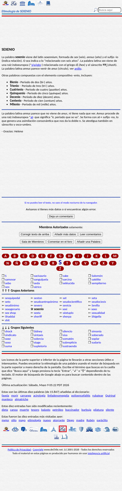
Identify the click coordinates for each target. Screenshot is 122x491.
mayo (22, 420)
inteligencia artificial (99, 453)
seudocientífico (72, 302)
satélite (96, 279)
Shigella (96, 316)
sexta (37, 313)
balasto (45, 410)
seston (38, 298)
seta (94, 298)
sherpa (67, 316)
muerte (24, 410)
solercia (39, 339)
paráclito (102, 420)
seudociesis (99, 302)
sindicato (10, 335)
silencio (67, 331)
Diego (70, 420)
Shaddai (10, 316)
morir (14, 395)
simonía (97, 331)
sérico (37, 287)
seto (7, 302)
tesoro (35, 410)
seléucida (69, 283)
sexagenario (12, 309)
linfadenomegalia (58, 395)
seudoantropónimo (46, 302)
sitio (14, 420)
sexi (65, 309)
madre (80, 420)
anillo (78, 68)
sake (65, 276)
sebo (8, 283)
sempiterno (99, 283)
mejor (5, 420)
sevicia (67, 305)
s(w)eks (36, 65)
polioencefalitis (80, 395)
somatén (68, 339)
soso (8, 342)
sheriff (38, 316)
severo (38, 305)
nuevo (47, 420)
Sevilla (96, 305)
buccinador (72, 410)
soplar (95, 339)
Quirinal (110, 395)
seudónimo (12, 305)
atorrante (59, 420)
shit (7, 320)
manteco (7, 399)
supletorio (40, 346)
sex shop (10, 313)
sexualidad (98, 313)
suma (8, 346)
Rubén (90, 420)
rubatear (97, 395)
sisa (65, 335)
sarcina (67, 279)
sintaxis (38, 335)
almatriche (21, 399)
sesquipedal (12, 298)
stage (37, 342)
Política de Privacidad (19, 449)
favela (5, 395)
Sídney (38, 331)
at (32, 117)
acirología (39, 395)
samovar (10, 279)
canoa (14, 410)
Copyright (38, 449)
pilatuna (98, 410)
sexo (94, 309)
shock (8, 331)
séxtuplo (68, 313)
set (64, 298)
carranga (25, 395)
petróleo (57, 410)
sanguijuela (41, 279)
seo (7, 287)
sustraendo (70, 346)
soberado (97, 335)
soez (8, 339)
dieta (5, 410)
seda (37, 283)
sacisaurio (40, 276)
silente (110, 410)
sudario (96, 342)
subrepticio (70, 342)
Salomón (97, 276)
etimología (34, 420)
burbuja (86, 410)
